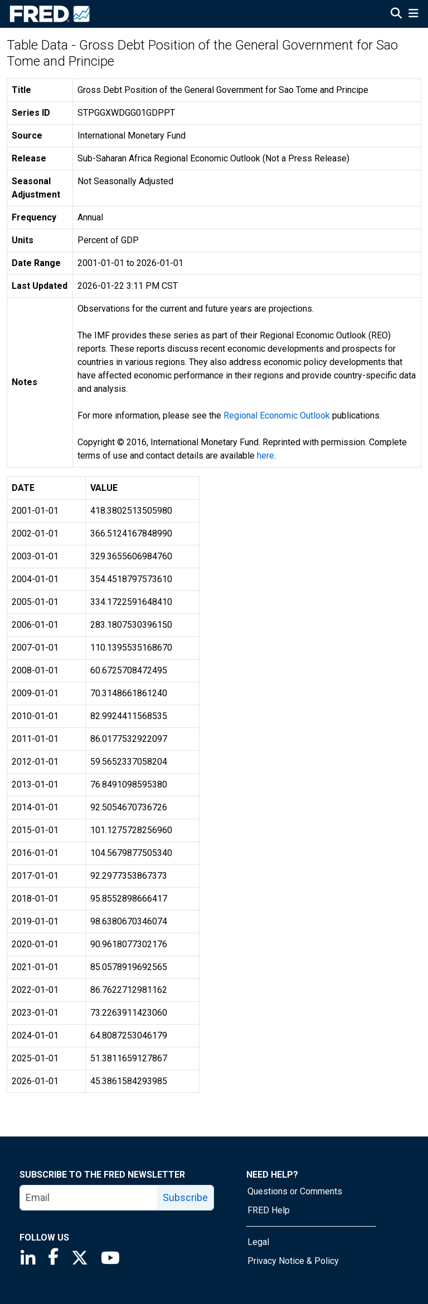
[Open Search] (396, 14)
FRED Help (268, 1210)
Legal (258, 1242)
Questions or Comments (294, 1191)
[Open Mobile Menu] (413, 14)
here (265, 455)
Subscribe (185, 1197)
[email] (89, 1197)
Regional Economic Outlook (276, 415)
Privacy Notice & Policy (293, 1261)
